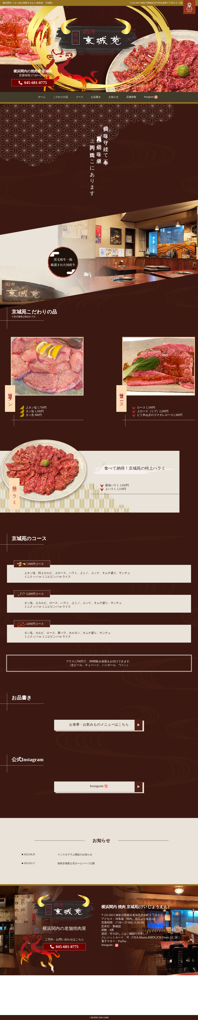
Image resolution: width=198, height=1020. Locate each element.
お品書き (96, 97)
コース (79, 97)
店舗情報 (131, 97)
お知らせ (113, 97)
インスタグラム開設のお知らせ (75, 854)
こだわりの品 (60, 97)
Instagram (151, 96)
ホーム (41, 97)
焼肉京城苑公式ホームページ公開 (76, 863)
